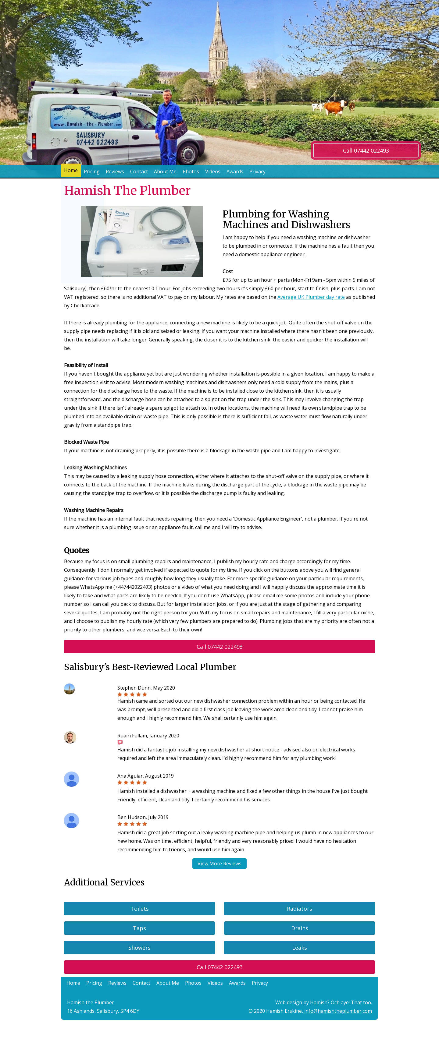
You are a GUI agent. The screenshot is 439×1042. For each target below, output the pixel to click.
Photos (191, 171)
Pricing (92, 171)
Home (71, 171)
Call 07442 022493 (366, 150)
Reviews (115, 171)
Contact (139, 171)
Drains (299, 928)
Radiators (299, 908)
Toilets (139, 908)
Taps (139, 928)
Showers (139, 947)
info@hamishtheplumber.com (338, 1011)
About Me (165, 171)
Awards (235, 171)
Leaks (299, 947)
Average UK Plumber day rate (311, 297)
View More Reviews (219, 863)
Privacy (257, 171)
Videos (212, 171)
